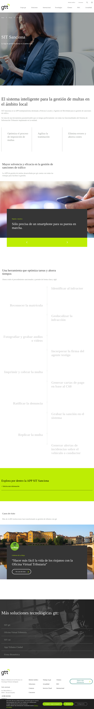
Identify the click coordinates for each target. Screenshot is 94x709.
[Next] (67, 242)
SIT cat (7, 640)
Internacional (47, 7)
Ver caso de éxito (22, 571)
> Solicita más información (10, 486)
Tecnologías (58, 7)
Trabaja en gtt (47, 680)
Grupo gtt (23, 7)
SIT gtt (7, 625)
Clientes (69, 7)
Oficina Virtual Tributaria (15, 632)
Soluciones (34, 7)
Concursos (80, 2)
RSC (78, 7)
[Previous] (27, 242)
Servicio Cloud (47, 688)
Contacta (31, 688)
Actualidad (88, 7)
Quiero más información (84, 681)
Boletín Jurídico (71, 2)
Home (2, 17)
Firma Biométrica (12, 654)
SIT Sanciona (19, 17)
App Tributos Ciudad (13, 647)
